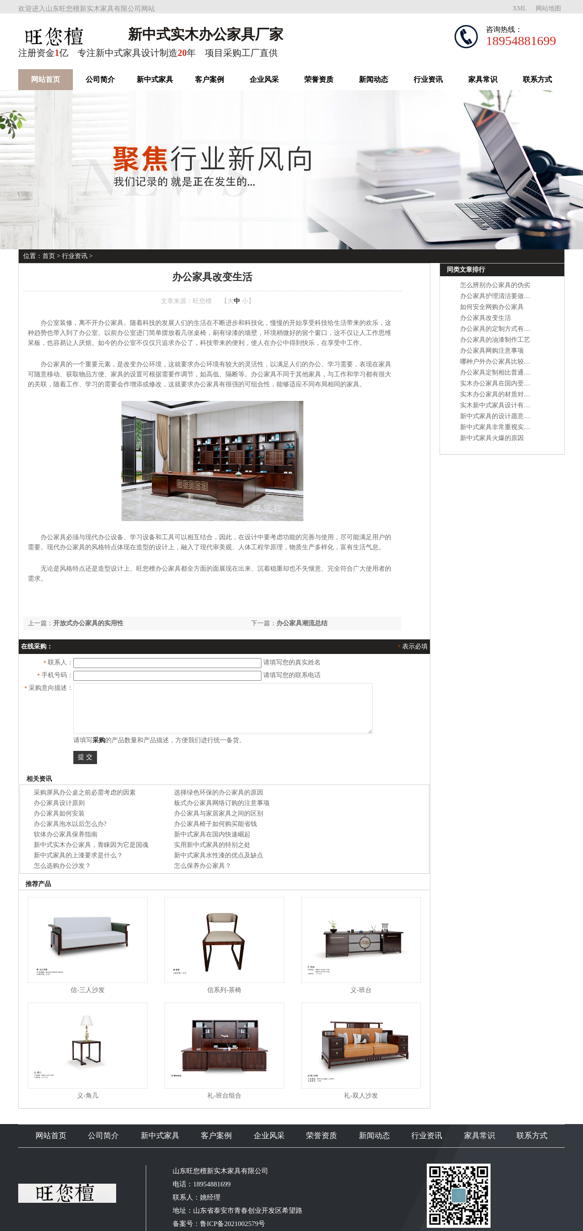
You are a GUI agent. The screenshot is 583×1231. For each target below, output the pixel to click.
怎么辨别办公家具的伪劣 (495, 285)
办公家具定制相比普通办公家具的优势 (514, 372)
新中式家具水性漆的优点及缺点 (218, 855)
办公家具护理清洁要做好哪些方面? (509, 296)
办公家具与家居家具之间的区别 (218, 813)
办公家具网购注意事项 (492, 350)
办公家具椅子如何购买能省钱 (215, 824)
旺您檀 (202, 301)
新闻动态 (373, 79)
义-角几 (87, 1095)
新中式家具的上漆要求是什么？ (78, 855)
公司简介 (100, 79)
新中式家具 (155, 79)
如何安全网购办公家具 (492, 307)
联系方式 (537, 79)
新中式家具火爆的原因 (492, 438)
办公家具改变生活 (485, 317)
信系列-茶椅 (224, 990)
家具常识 (482, 79)
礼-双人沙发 (361, 1095)
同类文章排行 (466, 269)
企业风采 (264, 79)
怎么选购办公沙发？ (62, 865)
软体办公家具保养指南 (65, 834)
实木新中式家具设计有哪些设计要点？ (514, 405)
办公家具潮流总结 (301, 623)
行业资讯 (428, 79)
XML (519, 8)
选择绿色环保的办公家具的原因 (218, 792)
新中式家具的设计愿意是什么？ (504, 416)
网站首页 (45, 79)
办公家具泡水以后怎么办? (70, 824)
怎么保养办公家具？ (202, 865)
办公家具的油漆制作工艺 (495, 339)
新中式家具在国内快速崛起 (212, 834)
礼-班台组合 (224, 1095)
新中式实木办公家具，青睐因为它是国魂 (91, 844)
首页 (48, 256)
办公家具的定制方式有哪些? (499, 328)
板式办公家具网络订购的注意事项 (222, 803)
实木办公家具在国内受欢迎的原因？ (511, 383)
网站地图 (548, 8)
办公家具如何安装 (59, 813)
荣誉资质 (318, 79)
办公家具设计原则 (59, 803)
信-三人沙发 (88, 990)
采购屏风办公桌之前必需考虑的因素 (85, 792)
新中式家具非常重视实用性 (498, 427)
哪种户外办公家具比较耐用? (499, 361)
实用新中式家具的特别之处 (212, 844)
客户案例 (209, 79)
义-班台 (361, 990)
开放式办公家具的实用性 (88, 623)
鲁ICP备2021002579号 (232, 1223)
